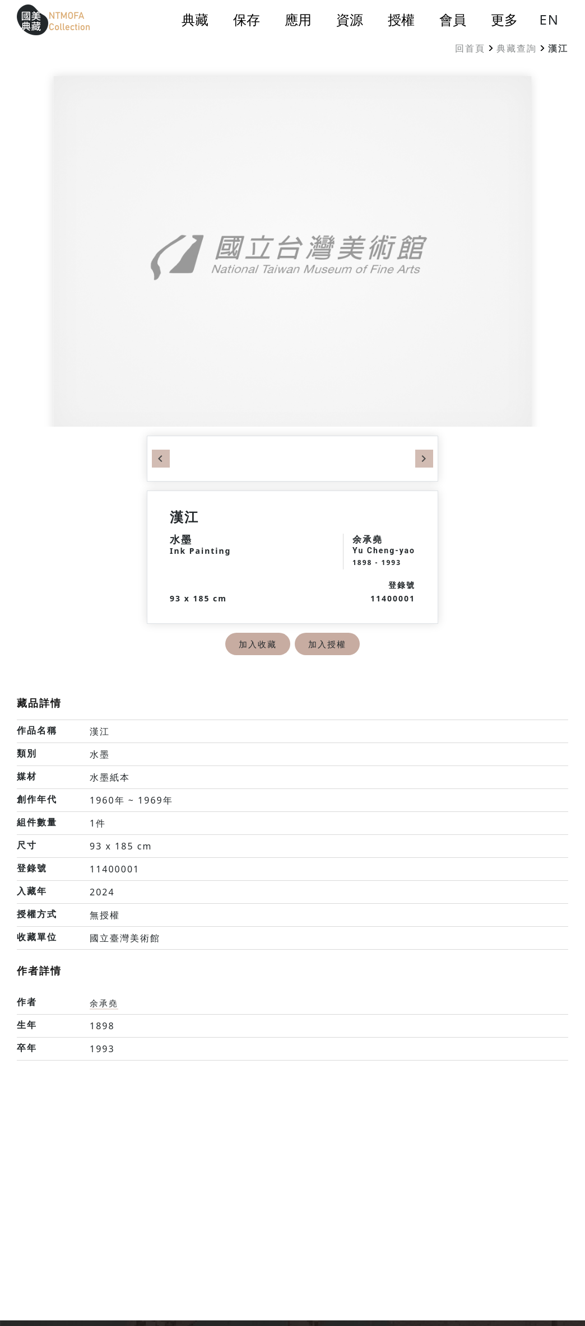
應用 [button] (298, 19)
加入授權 (328, 644)
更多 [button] (504, 19)
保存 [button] (246, 19)
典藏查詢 (516, 48)
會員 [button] (452, 19)
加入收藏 (256, 644)
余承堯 (105, 1003)
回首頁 (470, 48)
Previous (161, 459)
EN (549, 19)
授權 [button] (401, 19)
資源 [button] (349, 19)
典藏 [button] (195, 19)
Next (424, 459)
